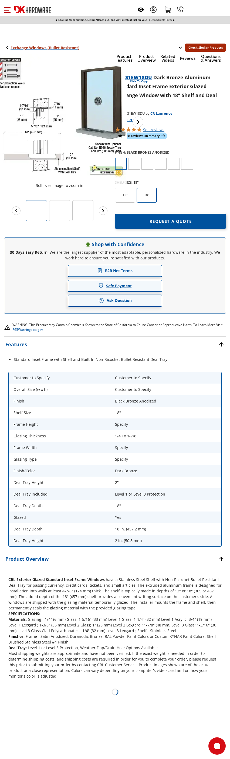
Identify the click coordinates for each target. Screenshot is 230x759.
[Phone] (180, 9)
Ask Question (115, 300)
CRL (129, 119)
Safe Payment (115, 285)
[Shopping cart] (168, 9)
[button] (7, 9)
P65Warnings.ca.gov (27, 329)
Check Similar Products (205, 47)
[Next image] (138, 122)
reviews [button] (153, 129)
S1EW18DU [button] (138, 77)
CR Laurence (161, 113)
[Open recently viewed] (140, 9)
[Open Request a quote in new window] (170, 221)
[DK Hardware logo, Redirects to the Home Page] (32, 9)
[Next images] (103, 210)
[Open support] (217, 746)
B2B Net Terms (115, 270)
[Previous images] (16, 210)
